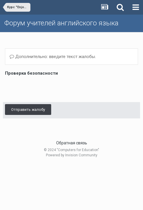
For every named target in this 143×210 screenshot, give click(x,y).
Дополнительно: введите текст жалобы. (53, 56)
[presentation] (49, 88)
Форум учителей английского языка (61, 23)
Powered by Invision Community (71, 155)
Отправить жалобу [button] (28, 109)
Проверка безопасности (31, 73)
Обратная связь (71, 143)
